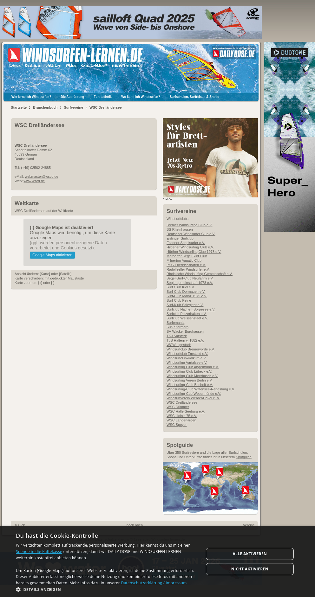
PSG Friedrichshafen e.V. (186, 265)
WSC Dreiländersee (182, 402)
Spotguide (244, 457)
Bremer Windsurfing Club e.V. (190, 225)
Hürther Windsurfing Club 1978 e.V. (194, 252)
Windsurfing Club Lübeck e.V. (189, 371)
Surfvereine (73, 107)
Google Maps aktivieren (52, 255)
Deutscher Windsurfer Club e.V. (191, 234)
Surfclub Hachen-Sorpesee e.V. (191, 309)
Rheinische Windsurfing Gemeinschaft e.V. (200, 274)
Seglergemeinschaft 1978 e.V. (190, 283)
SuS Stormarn (177, 327)
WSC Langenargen (181, 420)
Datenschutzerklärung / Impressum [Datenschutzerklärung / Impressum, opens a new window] (154, 583)
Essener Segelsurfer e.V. (186, 243)
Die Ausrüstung (72, 97)
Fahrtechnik (103, 97)
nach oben (135, 525)
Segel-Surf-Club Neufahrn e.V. (190, 278)
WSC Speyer (177, 425)
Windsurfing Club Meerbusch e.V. (192, 376)
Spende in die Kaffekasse (39, 551)
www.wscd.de (34, 181)
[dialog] (157, 561)
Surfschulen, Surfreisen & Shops (194, 97)
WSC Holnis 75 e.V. (182, 416)
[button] (107, 589)
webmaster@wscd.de (41, 176)
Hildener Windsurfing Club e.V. (190, 247)
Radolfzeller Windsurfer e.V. (188, 269)
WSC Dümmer (178, 407)
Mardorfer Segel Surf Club (187, 256)
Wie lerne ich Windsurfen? (31, 97)
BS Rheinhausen (180, 229)
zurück (20, 525)
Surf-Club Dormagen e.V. (186, 291)
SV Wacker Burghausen (185, 331)
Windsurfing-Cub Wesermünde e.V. (194, 393)
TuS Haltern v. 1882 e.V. (185, 340)
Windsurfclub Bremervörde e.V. (191, 349)
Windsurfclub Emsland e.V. (187, 354)
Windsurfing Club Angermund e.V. (193, 367)
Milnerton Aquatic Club (184, 260)
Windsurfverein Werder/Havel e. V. (193, 398)
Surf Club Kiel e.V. (181, 287)
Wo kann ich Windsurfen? (140, 97)
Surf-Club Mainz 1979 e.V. (187, 296)
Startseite (19, 107)
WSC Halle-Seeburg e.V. (186, 411)
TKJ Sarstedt (177, 336)
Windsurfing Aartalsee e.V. (187, 362)
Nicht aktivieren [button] (249, 569)
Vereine (249, 525)
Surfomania (175, 322)
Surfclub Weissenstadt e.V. (187, 318)
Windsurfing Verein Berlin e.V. (190, 380)
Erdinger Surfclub (180, 238)
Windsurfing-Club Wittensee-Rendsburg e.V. (201, 389)
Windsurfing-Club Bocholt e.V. (190, 385)
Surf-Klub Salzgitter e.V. (185, 305)
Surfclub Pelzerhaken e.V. (187, 314)
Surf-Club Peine (179, 300)
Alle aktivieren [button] (250, 553)
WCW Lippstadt (179, 345)
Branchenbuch (45, 107)
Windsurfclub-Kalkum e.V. (187, 358)
